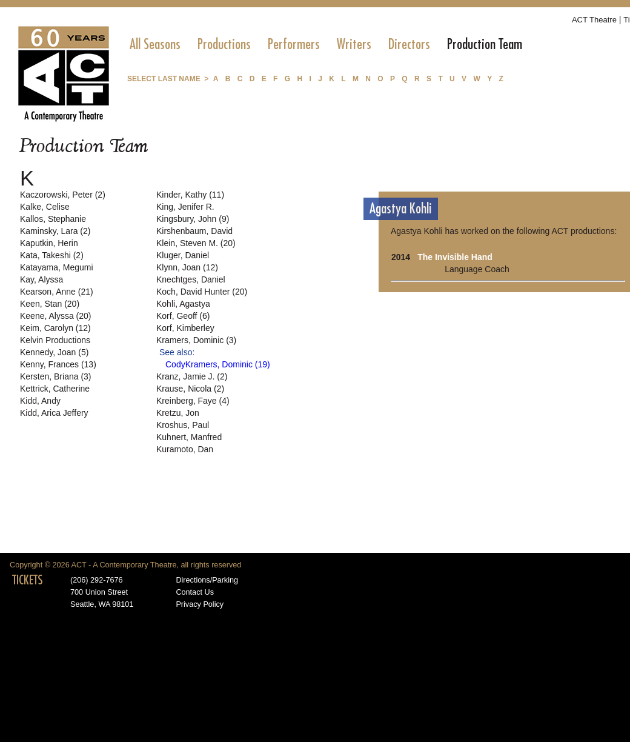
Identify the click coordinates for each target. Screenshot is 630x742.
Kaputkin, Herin (49, 243)
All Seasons (155, 44)
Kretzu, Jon (177, 413)
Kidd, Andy (40, 401)
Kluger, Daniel (182, 255)
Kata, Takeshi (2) (52, 255)
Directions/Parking (207, 580)
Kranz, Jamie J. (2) (191, 376)
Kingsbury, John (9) (192, 219)
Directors (409, 44)
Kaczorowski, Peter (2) (62, 194)
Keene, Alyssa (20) (55, 316)
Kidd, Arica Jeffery (54, 413)
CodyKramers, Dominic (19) (217, 364)
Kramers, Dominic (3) (196, 340)
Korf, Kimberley (185, 328)
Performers (294, 44)
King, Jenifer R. (185, 207)
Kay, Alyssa (41, 279)
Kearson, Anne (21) (56, 291)
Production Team (484, 44)
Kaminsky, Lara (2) (55, 231)
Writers (354, 44)
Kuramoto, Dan (184, 449)
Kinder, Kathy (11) (190, 194)
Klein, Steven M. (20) (196, 243)
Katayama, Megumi (56, 267)
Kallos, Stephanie (53, 219)
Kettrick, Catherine (55, 388)
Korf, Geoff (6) (183, 316)
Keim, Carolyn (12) (55, 328)
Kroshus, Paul (182, 425)
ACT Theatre (594, 19)
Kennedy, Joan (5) (54, 352)
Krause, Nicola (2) (190, 388)
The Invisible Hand (454, 257)
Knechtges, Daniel (190, 279)
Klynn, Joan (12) (187, 267)
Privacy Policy (200, 604)
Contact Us (195, 592)
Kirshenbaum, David (194, 231)
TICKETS (27, 580)
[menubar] (326, 44)
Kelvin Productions (55, 340)
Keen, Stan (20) (49, 304)
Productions (224, 44)
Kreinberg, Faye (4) (193, 401)
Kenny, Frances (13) (58, 364)
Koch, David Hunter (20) (201, 291)
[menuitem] (155, 44)
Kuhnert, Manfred (189, 437)
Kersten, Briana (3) (55, 376)
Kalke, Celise (45, 207)
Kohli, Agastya (183, 304)
